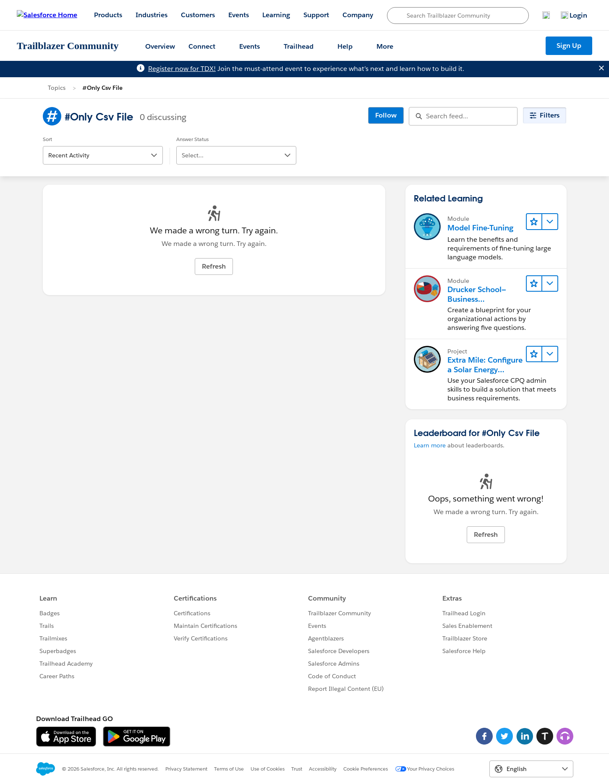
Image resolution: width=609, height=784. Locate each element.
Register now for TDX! (182, 68)
